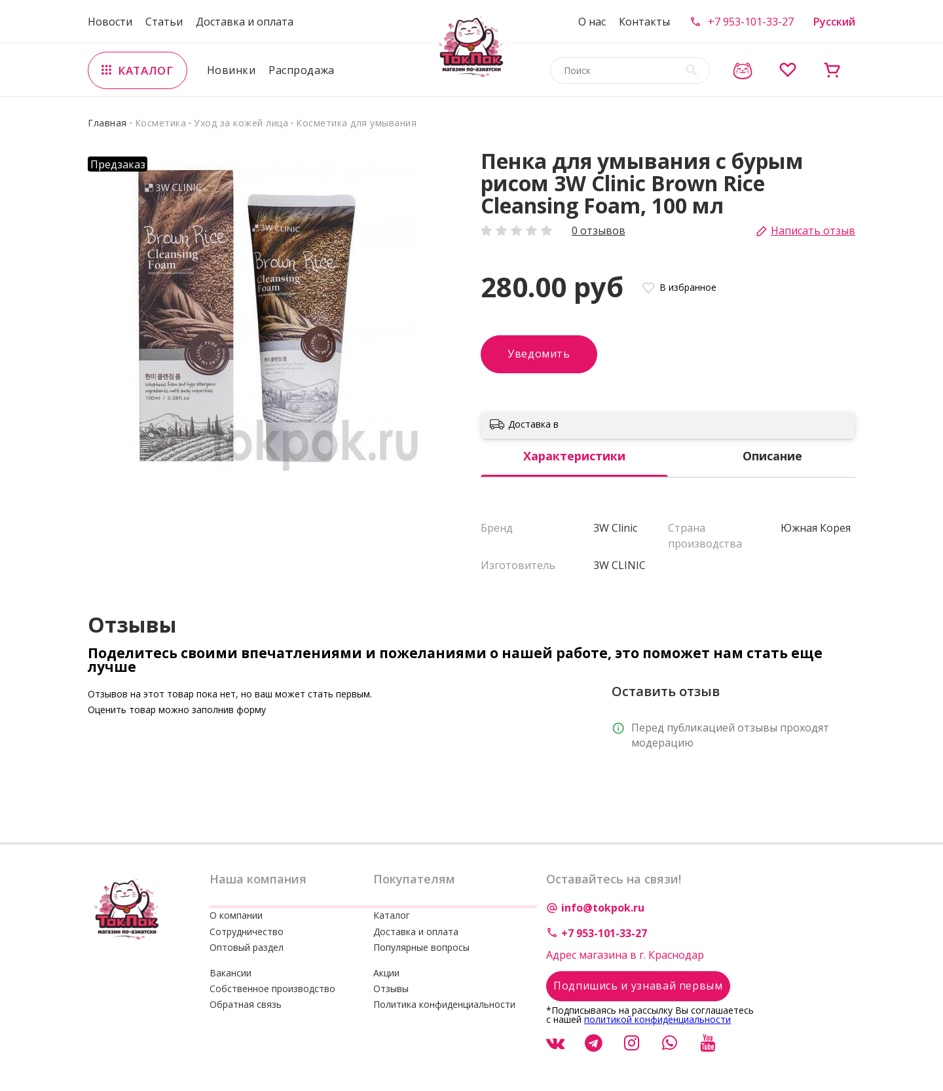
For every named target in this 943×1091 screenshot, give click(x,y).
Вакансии (230, 973)
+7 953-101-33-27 (751, 21)
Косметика (161, 123)
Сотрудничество (247, 931)
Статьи (164, 21)
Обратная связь (246, 1004)
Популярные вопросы (421, 947)
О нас (592, 21)
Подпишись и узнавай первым (638, 985)
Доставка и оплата (244, 21)
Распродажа (301, 70)
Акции (386, 973)
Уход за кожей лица (241, 123)
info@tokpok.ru (602, 907)
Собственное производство (272, 988)
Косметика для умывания (356, 123)
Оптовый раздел (247, 947)
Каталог (391, 915)
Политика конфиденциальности (444, 1004)
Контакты (644, 21)
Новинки (231, 70)
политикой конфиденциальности (657, 1019)
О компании (236, 915)
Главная (107, 123)
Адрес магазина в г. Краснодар (625, 955)
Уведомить (539, 353)
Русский (834, 21)
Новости (110, 21)
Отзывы (391, 988)
